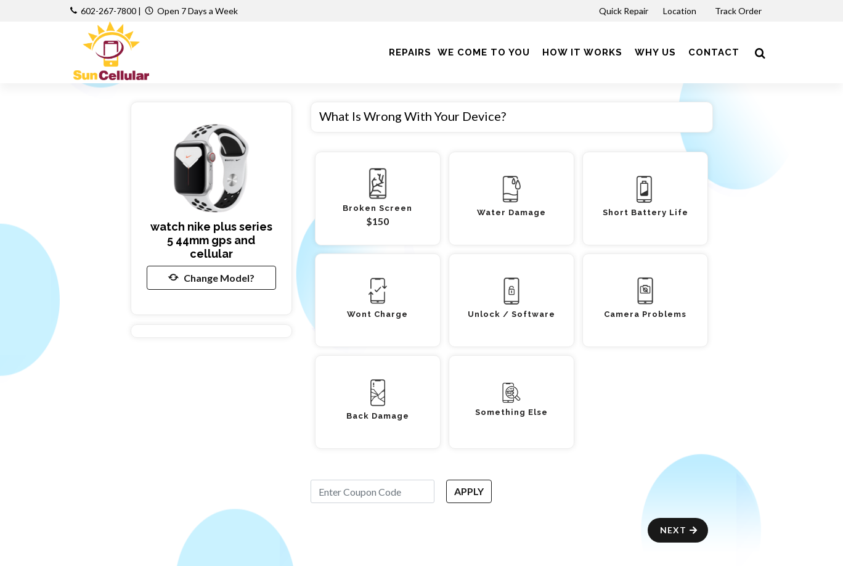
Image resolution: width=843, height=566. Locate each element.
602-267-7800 (108, 11)
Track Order (739, 11)
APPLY (469, 491)
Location (680, 11)
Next (679, 530)
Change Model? (211, 277)
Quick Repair (623, 11)
